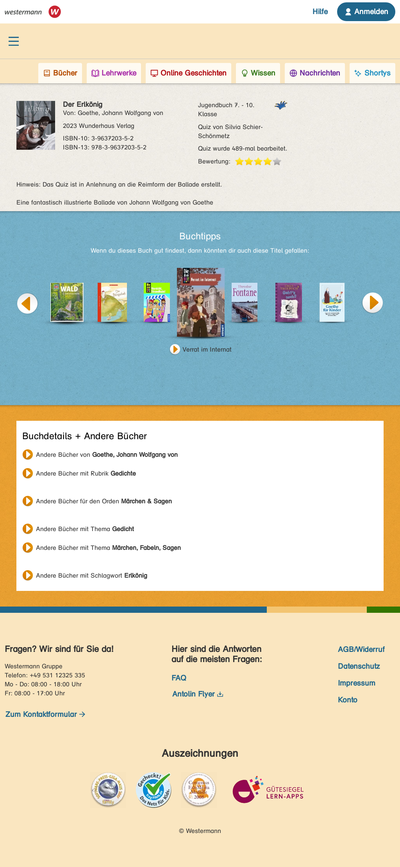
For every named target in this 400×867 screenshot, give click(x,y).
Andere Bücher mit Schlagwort (91, 575)
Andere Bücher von (107, 454)
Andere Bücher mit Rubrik (86, 473)
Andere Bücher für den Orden (104, 501)
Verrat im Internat (207, 349)
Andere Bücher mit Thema (85, 529)
